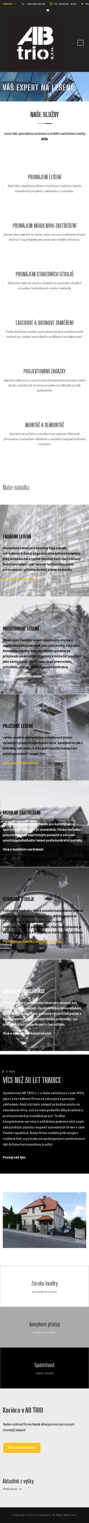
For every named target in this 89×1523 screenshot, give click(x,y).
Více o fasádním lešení (20, 579)
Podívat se (10, 1489)
